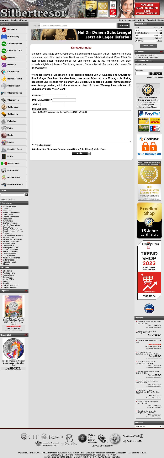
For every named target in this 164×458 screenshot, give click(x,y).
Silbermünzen (10, 86)
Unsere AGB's (8, 279)
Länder (7, 142)
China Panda (8, 215)
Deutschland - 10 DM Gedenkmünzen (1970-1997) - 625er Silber (148, 392)
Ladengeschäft (8, 246)
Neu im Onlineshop (10, 250)
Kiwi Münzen (8, 221)
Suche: (36, 25)
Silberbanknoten (11, 93)
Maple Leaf (7, 211)
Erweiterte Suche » (8, 200)
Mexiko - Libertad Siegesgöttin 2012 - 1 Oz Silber (147, 402)
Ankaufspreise (8, 237)
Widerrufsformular (10, 287)
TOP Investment (9, 256)
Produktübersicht (12, 184)
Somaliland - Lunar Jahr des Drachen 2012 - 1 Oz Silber (146, 362)
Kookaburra (7, 219)
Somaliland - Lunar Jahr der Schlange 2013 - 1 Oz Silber (146, 412)
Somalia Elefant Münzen (12, 229)
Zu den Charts (148, 46)
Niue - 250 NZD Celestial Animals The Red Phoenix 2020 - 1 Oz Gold (81, 126)
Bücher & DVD (10, 177)
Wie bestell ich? (9, 273)
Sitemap (6, 264)
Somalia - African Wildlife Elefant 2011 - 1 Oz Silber (147, 372)
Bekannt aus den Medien (12, 239)
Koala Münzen (8, 227)
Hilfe (121, 20)
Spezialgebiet (10, 163)
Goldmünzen (10, 107)
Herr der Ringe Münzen (12, 225)
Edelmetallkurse (9, 243)
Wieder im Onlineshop (11, 258)
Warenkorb (151, 20)
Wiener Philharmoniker (11, 213)
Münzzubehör (10, 170)
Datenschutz (7, 277)
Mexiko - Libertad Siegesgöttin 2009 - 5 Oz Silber (147, 381)
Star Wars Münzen (10, 223)
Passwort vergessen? (155, 77)
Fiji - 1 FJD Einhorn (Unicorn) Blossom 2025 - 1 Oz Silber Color (13, 363)
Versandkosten (8, 275)
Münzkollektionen (9, 207)
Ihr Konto (141, 20)
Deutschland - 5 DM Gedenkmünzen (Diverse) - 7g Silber (148, 353)
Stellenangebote (9, 260)
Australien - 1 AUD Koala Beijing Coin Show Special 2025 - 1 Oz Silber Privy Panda (13, 321)
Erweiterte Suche (9, 254)
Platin (7, 128)
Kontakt (23, 20)
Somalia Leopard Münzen (13, 231)
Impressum (7, 281)
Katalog (14, 20)
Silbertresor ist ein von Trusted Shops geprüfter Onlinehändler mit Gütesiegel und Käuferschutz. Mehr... (148, 102)
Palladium (8, 121)
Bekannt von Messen (11, 241)
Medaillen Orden (11, 149)
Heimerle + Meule (9, 262)
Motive (7, 156)
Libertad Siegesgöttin (11, 217)
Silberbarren (10, 100)
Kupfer (7, 135)
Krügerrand (7, 209)
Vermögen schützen (10, 248)
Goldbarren (9, 114)
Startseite (4, 20)
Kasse (161, 20)
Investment (130, 20)
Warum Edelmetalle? (11, 252)
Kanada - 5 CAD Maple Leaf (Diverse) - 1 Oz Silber (146, 332)
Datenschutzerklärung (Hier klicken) (75, 149)
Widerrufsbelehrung (10, 285)
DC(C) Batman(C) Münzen (13, 235)
